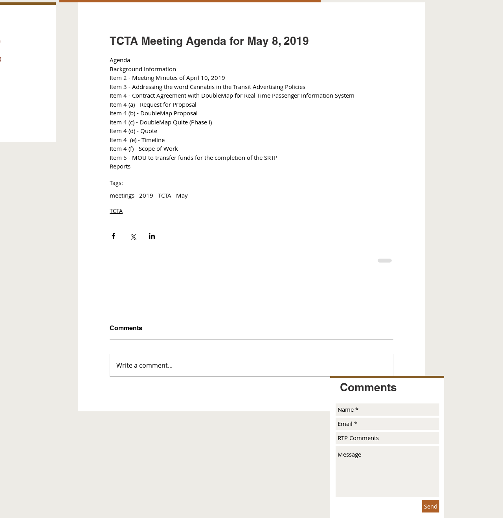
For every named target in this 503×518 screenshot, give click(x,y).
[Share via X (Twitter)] (132, 236)
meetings (122, 195)
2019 (146, 195)
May (182, 195)
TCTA (164, 195)
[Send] (430, 506)
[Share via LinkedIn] (152, 236)
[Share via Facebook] (113, 236)
